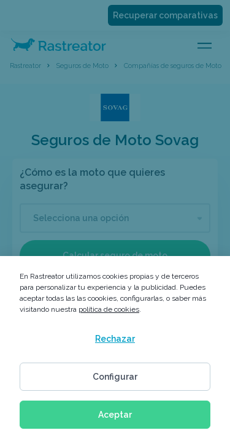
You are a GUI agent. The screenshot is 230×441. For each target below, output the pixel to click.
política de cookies (109, 309)
